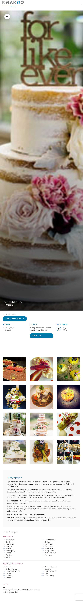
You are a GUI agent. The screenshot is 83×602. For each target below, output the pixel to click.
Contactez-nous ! (15, 319)
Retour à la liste (7, 16)
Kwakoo (13, 4)
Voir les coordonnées (39, 336)
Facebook (59, 329)
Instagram (65, 329)
